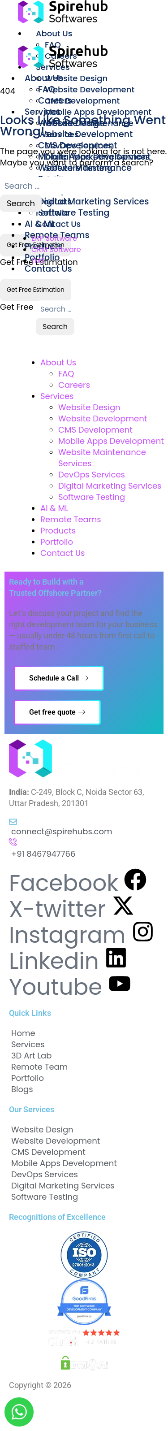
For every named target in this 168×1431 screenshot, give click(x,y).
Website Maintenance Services (85, 173)
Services (42, 112)
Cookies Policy (34, 1416)
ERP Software (54, 238)
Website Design (76, 78)
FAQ (46, 89)
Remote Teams (70, 519)
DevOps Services (91, 474)
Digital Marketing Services (93, 201)
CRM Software (56, 249)
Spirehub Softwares (108, 1385)
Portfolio (56, 541)
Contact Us (48, 269)
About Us (54, 33)
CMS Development (82, 100)
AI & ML (54, 508)
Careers (74, 384)
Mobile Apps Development (98, 111)
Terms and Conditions (102, 1405)
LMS (38, 261)
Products (58, 530)
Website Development (89, 89)
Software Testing (73, 213)
